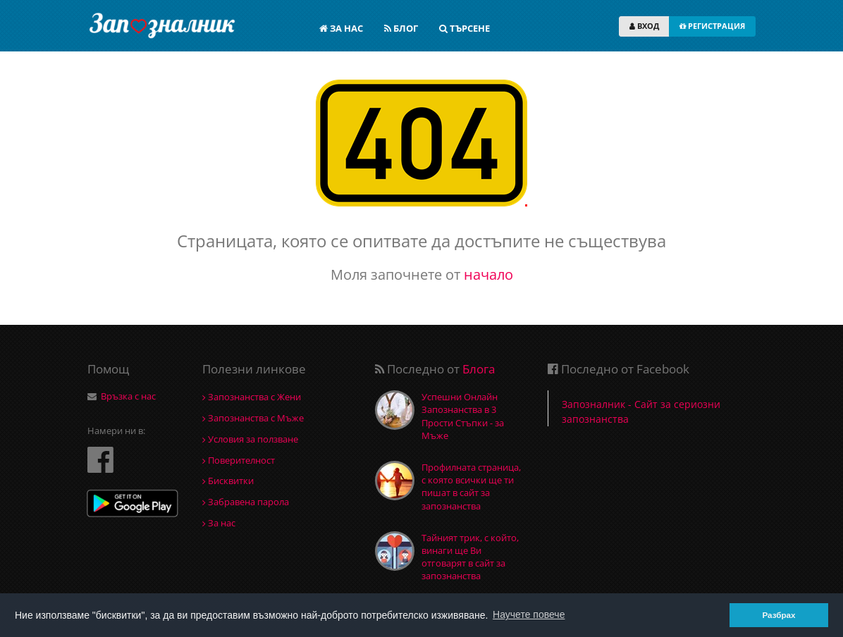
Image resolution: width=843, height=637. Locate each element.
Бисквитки (228, 480)
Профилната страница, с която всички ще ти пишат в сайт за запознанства (471, 486)
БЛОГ (401, 28)
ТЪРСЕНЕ (464, 28)
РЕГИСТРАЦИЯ (712, 25)
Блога (478, 369)
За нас (218, 523)
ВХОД (644, 25)
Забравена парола (245, 501)
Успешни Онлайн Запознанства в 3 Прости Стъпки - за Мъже (463, 416)
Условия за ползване (250, 439)
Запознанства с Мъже (253, 418)
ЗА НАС (341, 28)
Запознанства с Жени (251, 396)
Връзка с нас (128, 396)
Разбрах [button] (778, 614)
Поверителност (238, 460)
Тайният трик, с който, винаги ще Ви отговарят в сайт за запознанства (470, 557)
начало (488, 274)
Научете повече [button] (529, 614)
